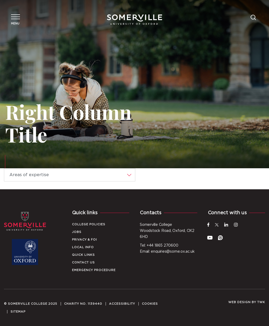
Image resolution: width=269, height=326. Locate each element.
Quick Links (83, 254)
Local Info (83, 247)
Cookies (150, 303)
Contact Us (83, 262)
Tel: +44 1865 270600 (159, 245)
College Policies (88, 224)
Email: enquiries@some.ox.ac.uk (167, 251)
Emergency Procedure (94, 270)
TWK (261, 302)
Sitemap (18, 311)
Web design (239, 302)
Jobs (76, 232)
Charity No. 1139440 (83, 303)
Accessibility (122, 303)
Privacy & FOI (84, 239)
